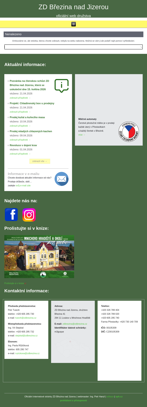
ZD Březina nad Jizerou (74, 7)
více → (81, 135)
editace (110, 396)
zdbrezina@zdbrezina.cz (75, 324)
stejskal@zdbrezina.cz (26, 335)
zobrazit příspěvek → (20, 98)
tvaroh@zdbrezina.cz (25, 318)
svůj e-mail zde (23, 185)
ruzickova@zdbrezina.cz (27, 353)
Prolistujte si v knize (14, 283)
